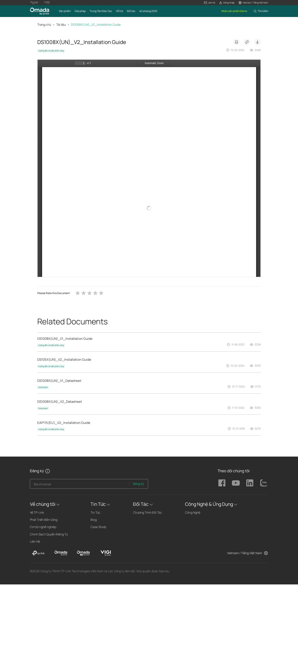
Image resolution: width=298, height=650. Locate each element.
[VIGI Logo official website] (46, 2)
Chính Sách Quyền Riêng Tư (49, 534)
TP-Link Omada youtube (235, 483)
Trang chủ (44, 24)
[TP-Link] (38, 553)
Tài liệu (61, 24)
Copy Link (247, 42)
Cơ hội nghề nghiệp (43, 527)
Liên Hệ (35, 541)
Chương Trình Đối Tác (147, 512)
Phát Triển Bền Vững (43, 520)
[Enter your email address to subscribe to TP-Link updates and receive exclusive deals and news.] (79, 485)
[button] (209, 2)
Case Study (98, 527)
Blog (94, 520)
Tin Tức (95, 512)
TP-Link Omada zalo (263, 483)
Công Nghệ (192, 512)
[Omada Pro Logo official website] (34, 2)
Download (257, 42)
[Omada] (60, 553)
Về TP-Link (37, 512)
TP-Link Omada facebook (222, 483)
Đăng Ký (138, 484)
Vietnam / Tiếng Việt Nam (244, 553)
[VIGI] (105, 553)
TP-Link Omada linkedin (249, 483)
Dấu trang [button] (236, 42)
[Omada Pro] (83, 553)
